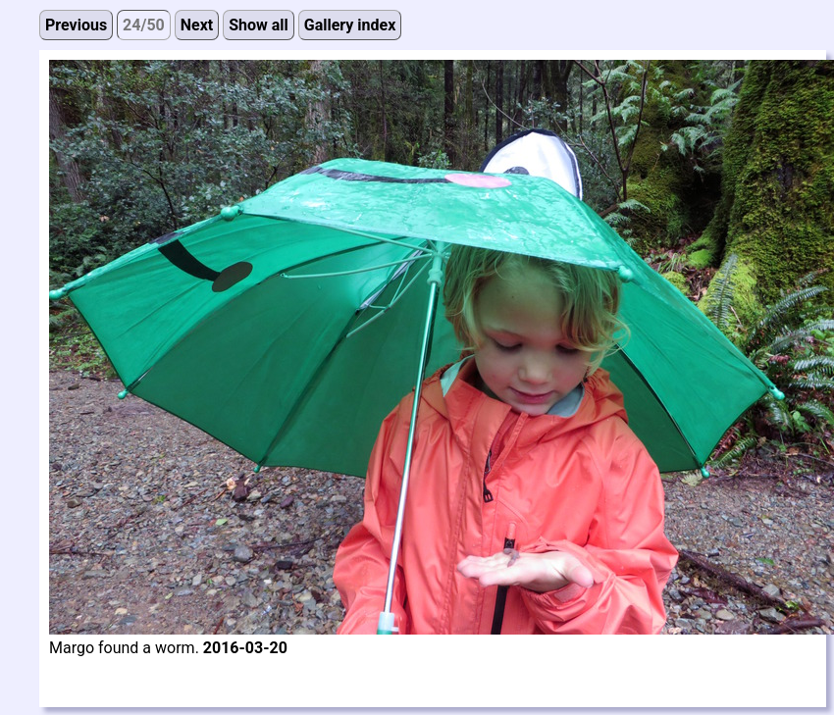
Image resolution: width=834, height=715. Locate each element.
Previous (76, 25)
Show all (258, 25)
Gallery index (350, 25)
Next (197, 25)
